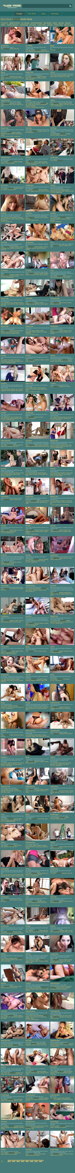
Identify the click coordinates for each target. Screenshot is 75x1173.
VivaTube (29, 298)
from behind (53, 502)
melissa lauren (34, 107)
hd (65, 76)
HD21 (52, 647)
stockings (28, 219)
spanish (27, 249)
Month (23, 19)
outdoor (3, 418)
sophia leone (9, 708)
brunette (64, 75)
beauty (32, 50)
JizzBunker (5, 46)
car (15, 103)
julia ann (33, 418)
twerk (12, 563)
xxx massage (25, 23)
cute (14, 473)
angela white (59, 192)
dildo (12, 360)
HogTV (52, 757)
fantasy (52, 446)
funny (71, 75)
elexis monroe (10, 564)
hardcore (61, 76)
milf (15, 48)
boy (11, 588)
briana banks (59, 106)
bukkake (12, 959)
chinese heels (58, 25)
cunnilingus (44, 50)
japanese (52, 304)
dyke (27, 51)
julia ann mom (68, 25)
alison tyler (9, 333)
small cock (68, 708)
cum (11, 78)
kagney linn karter (10, 362)
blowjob (39, 76)
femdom (18, 473)
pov (26, 132)
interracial (15, 78)
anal (30, 76)
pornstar (28, 106)
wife (65, 135)
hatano (3, 25)
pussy (2, 79)
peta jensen (66, 505)
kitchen (15, 530)
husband (18, 104)
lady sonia (9, 653)
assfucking (38, 987)
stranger (28, 848)
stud (9, 189)
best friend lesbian (36, 23)
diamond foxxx (34, 220)
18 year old (31, 959)
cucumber (56, 1018)
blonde (55, 75)
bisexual (28, 989)
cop (6, 1100)
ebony (27, 708)
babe (5, 679)
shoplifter (12, 163)
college (67, 473)
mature (11, 48)
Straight (19, 14)
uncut (15, 1046)
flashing (65, 1072)
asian (30, 131)
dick (56, 191)
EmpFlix (4, 383)
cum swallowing (12, 217)
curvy (9, 360)
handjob (34, 332)
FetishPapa (54, 814)
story (48, 736)
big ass (14, 132)
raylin (38, 391)
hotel (46, 932)
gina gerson (59, 765)
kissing (38, 51)
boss (72, 217)
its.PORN (29, 46)
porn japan (32, 25)
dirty (2, 276)
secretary (52, 220)
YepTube (53, 897)
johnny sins (59, 680)
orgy (70, 558)
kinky (36, 191)
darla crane (9, 221)
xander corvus (34, 334)
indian (62, 135)
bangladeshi (56, 133)
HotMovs (29, 213)
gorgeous (61, 386)
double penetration (30, 846)
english (52, 848)
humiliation (28, 736)
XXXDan (53, 128)
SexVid (52, 185)
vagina (42, 680)
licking (38, 78)
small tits (31, 79)
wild (70, 418)
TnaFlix (53, 383)
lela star (8, 475)
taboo (15, 1154)
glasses (62, 332)
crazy (68, 75)
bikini (16, 986)
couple (2, 78)
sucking (47, 191)
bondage (7, 959)
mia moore (58, 419)
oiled (40, 446)
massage (10, 446)
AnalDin (53, 213)
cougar (19, 76)
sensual (47, 51)
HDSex (28, 100)
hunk (56, 594)
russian (35, 474)
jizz (22, 104)
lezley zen (33, 391)
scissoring (32, 106)
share (40, 651)
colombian (53, 989)
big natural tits (45, 501)
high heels (3, 249)
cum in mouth (8, 104)
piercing (12, 361)
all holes (31, 1015)
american (10, 705)
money (6, 474)
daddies (38, 790)
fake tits (8, 133)
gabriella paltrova (10, 821)
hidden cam (28, 274)
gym (32, 962)
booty (27, 932)
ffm (62, 277)
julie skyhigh (47, 23)
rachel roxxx (34, 562)
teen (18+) (30, 132)
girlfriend (13, 248)
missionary (28, 333)
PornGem (4, 185)
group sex (56, 76)
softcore (44, 446)
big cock (61, 103)
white (47, 446)
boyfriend (37, 360)
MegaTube (29, 72)
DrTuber (28, 270)
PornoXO (53, 1067)
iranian (30, 591)
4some (5, 1072)
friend (14, 104)
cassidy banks (10, 277)
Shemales (55, 14)
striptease (67, 594)
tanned (15, 474)
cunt (34, 790)
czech (2, 961)
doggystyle (58, 219)
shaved (43, 163)
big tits (65, 103)
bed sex (31, 559)
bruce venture (9, 136)
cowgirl (52, 104)
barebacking (68, 986)
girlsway (67, 23)
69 (4, 651)
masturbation (43, 104)
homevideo (66, 707)
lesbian (42, 51)
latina (42, 248)
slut (51, 418)
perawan (50, 25)
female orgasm (10, 790)
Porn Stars (32, 14)
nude (65, 474)
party (44, 846)
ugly (20, 622)
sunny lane (34, 164)
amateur (31, 103)
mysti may (41, 107)
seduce (3, 135)
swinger (56, 559)
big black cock (13, 76)
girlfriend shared (15, 23)
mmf (10, 846)
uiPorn (52, 72)
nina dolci (33, 626)
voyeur (41, 274)
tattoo (18, 474)
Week (29, 19)
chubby (70, 959)
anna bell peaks (10, 419)
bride (11, 900)
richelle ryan (17, 136)
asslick (57, 817)
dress (59, 191)
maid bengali (24, 25)
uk (16, 652)
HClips (52, 355)
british (13, 651)
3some (5, 161)
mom (18, 48)
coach (2, 1154)
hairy (35, 51)
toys (71, 446)
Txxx (52, 242)
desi (42, 790)
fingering (31, 51)
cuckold (3, 104)
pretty (68, 76)
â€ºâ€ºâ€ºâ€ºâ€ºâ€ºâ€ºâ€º (26, 1161)
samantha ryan (35, 876)
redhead (66, 245)
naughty (65, 531)
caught (2, 163)
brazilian (33, 1072)
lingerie (20, 390)
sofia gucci (58, 221)
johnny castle (59, 505)
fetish (33, 304)
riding (67, 622)
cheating (19, 103)
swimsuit (15, 987)
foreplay (69, 1072)
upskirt (39, 874)
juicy (19, 360)
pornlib (55, 23)
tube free (61, 23)
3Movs (52, 100)
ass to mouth (36, 103)
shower (44, 651)
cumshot (44, 76)
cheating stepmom (12, 25)
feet (44, 790)
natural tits (43, 78)
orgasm (69, 474)
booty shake (32, 932)
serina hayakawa (35, 905)
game (51, 76)
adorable (6, 302)
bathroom (35, 473)
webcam (46, 274)
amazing (6, 473)
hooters (68, 277)
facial (27, 361)
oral (59, 594)
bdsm (15, 958)
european (20, 445)
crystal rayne (59, 475)
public (2, 106)
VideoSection (5, 100)
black (60, 302)
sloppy (62, 594)
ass (29, 50)
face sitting (45, 989)
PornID (3, 355)
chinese (69, 302)
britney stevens (35, 1019)
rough (51, 1155)
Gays (44, 14)
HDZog (28, 157)
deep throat (28, 78)
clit (70, 1126)
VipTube (28, 128)
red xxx (14, 653)
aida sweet (9, 765)
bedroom (38, 588)
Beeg (52, 46)
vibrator (38, 1155)
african (55, 1015)
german (56, 104)
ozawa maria (42, 25)
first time (16, 790)
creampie (7, 78)
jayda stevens (15, 333)
